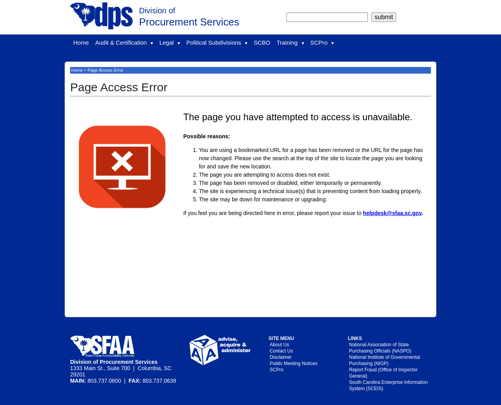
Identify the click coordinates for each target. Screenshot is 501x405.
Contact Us (281, 351)
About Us (279, 344)
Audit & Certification (124, 42)
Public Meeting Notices (293, 363)
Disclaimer (281, 357)
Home (81, 42)
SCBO (262, 42)
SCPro (322, 42)
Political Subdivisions (216, 42)
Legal (169, 42)
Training (290, 42)
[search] (327, 17)
